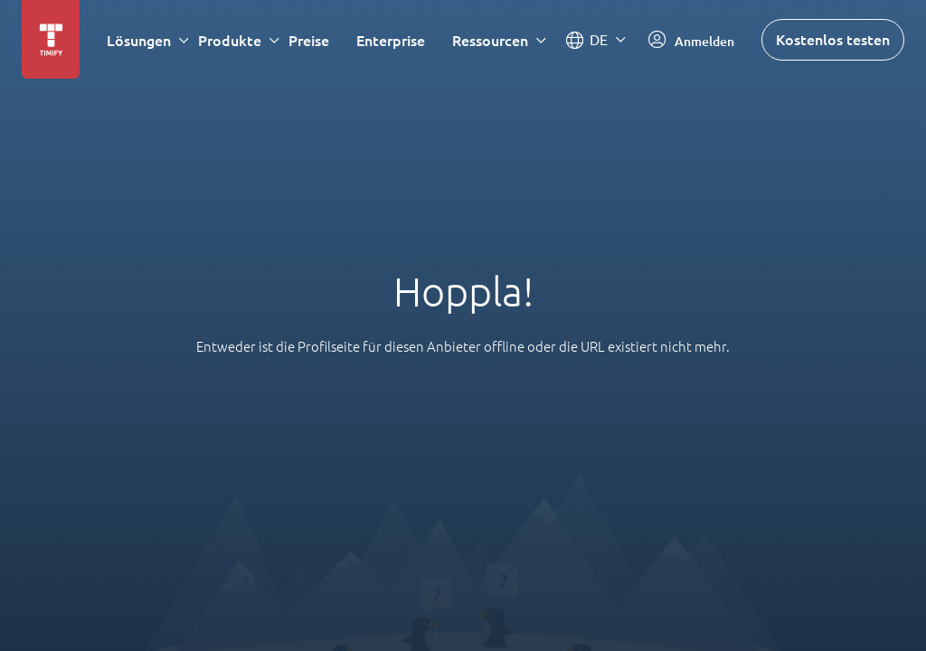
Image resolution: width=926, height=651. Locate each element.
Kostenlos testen (833, 39)
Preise (308, 40)
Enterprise (390, 40)
